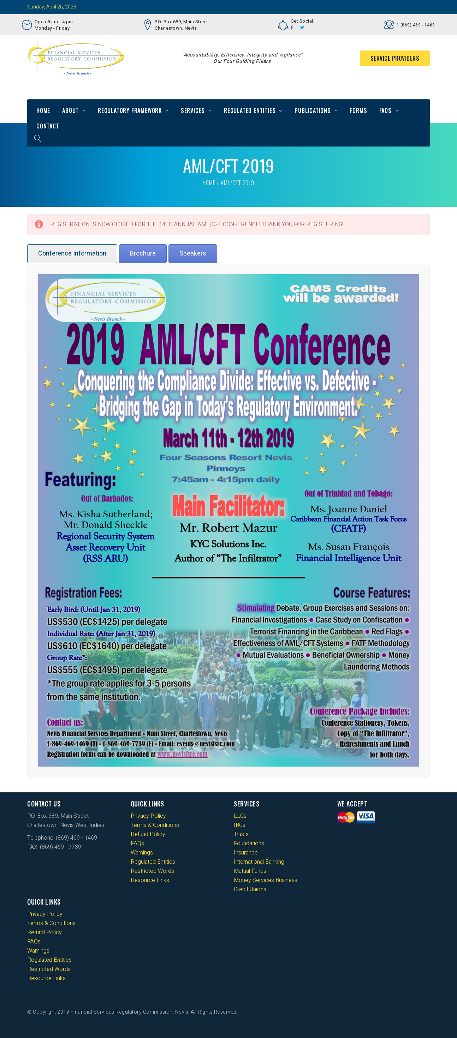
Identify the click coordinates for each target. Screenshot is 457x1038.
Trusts (241, 834)
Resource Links (150, 880)
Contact (47, 126)
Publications (313, 110)
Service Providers (395, 58)
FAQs (385, 110)
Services (193, 110)
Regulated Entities (249, 110)
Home (43, 110)
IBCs (239, 825)
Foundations (249, 843)
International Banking (259, 862)
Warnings (142, 852)
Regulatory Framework (130, 110)
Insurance (246, 852)
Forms (358, 110)
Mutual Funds (250, 871)
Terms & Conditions (155, 825)
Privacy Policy (148, 816)
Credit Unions (250, 889)
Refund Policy (148, 834)
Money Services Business (265, 880)
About (70, 110)
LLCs (240, 816)
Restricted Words (152, 871)
